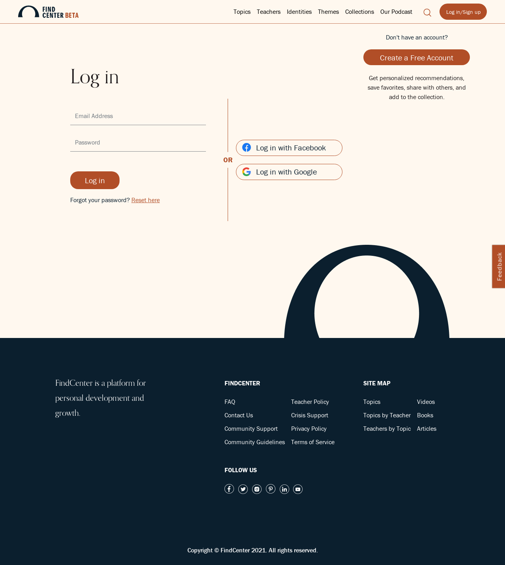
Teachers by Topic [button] (387, 428)
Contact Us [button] (238, 415)
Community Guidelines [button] (254, 442)
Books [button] (425, 415)
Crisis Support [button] (309, 415)
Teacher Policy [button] (310, 401)
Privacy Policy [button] (309, 428)
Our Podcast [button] (396, 11)
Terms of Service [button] (313, 442)
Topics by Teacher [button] (387, 415)
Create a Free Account (416, 57)
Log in (95, 180)
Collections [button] (359, 11)
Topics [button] (242, 11)
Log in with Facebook (284, 147)
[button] (427, 11)
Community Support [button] (251, 428)
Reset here (145, 200)
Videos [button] (426, 401)
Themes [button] (328, 11)
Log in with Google (279, 171)
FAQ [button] (229, 401)
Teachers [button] (269, 11)
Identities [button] (299, 11)
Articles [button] (426, 428)
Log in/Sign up (463, 11)
